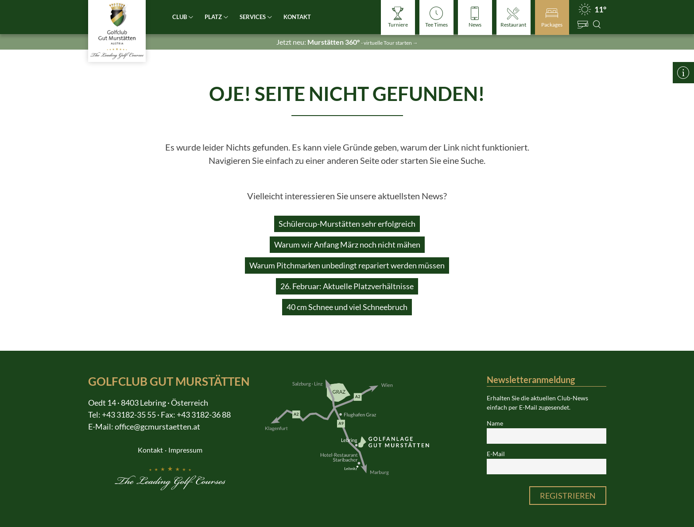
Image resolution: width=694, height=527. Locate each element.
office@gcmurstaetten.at (157, 426)
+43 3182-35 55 (129, 414)
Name (495, 423)
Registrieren (568, 495)
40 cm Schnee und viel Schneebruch (347, 307)
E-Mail (496, 454)
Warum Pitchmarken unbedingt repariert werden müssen (347, 265)
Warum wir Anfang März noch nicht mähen (347, 244)
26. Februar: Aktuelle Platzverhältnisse (347, 286)
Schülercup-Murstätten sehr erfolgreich (347, 224)
